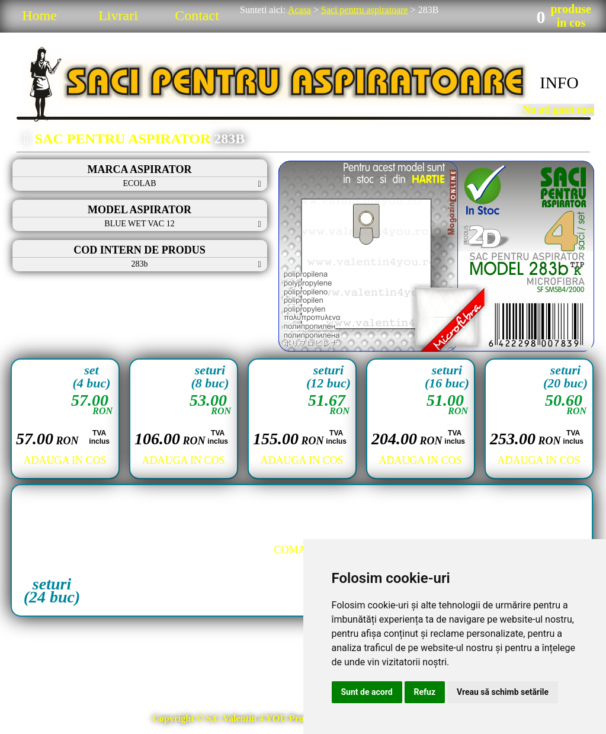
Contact (197, 15)
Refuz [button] (425, 692)
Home (39, 15)
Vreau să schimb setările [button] (503, 692)
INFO (559, 82)
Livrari (118, 15)
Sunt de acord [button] (367, 692)
